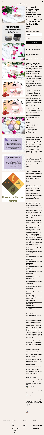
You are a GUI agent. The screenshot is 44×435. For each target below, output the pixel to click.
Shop (13, 423)
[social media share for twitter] (29, 49)
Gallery (13, 432)
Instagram (24, 423)
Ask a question (37, 49)
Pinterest (24, 425)
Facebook (24, 427)
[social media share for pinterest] (32, 49)
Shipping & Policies (35, 54)
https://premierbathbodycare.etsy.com (33, 315)
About (13, 427)
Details (28, 54)
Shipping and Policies (16, 428)
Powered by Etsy (36, 428)
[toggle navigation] (2, 1)
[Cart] (42, 2)
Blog (13, 425)
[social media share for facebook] (27, 49)
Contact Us (14, 430)
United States (34, 31)
